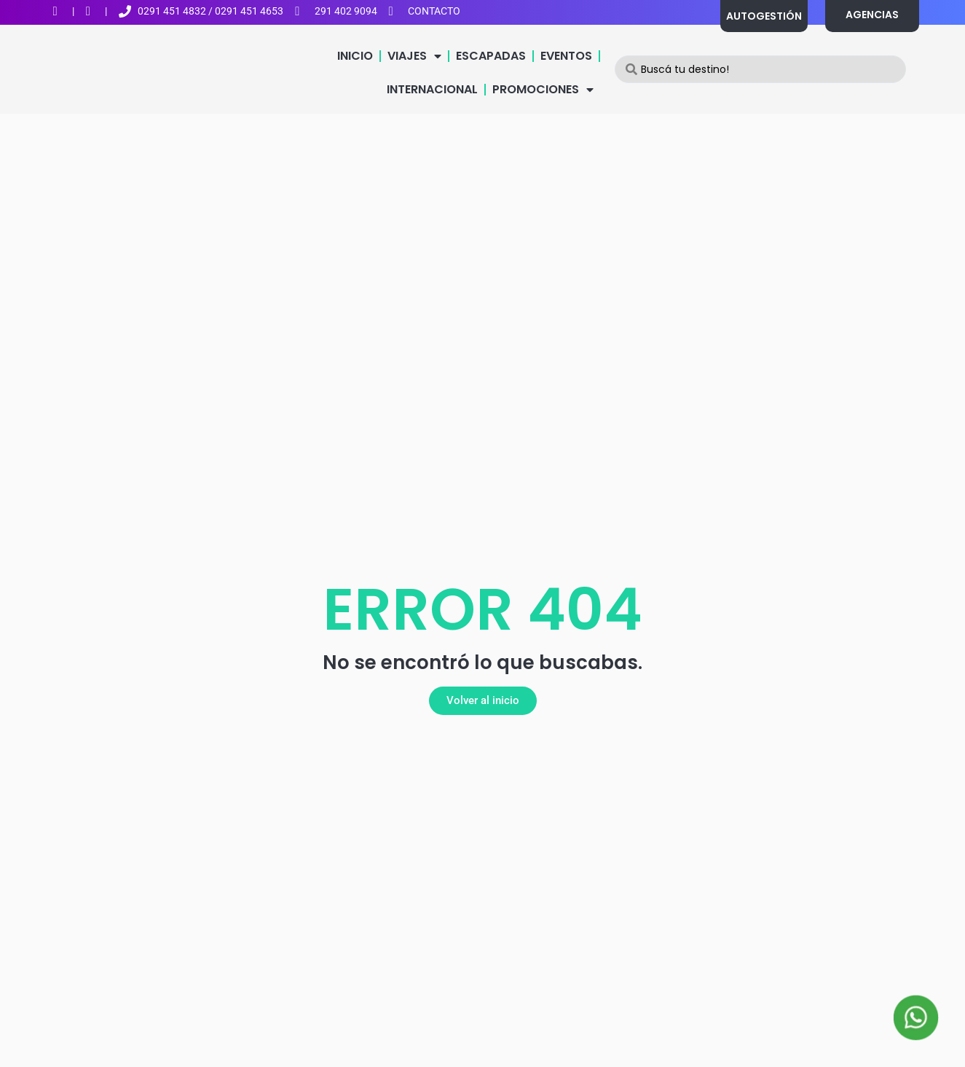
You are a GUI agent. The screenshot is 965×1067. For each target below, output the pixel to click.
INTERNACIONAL (432, 89)
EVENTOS (566, 55)
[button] (483, 701)
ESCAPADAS (491, 55)
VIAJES (414, 56)
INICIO (355, 55)
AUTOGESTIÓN (764, 16)
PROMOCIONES (543, 90)
